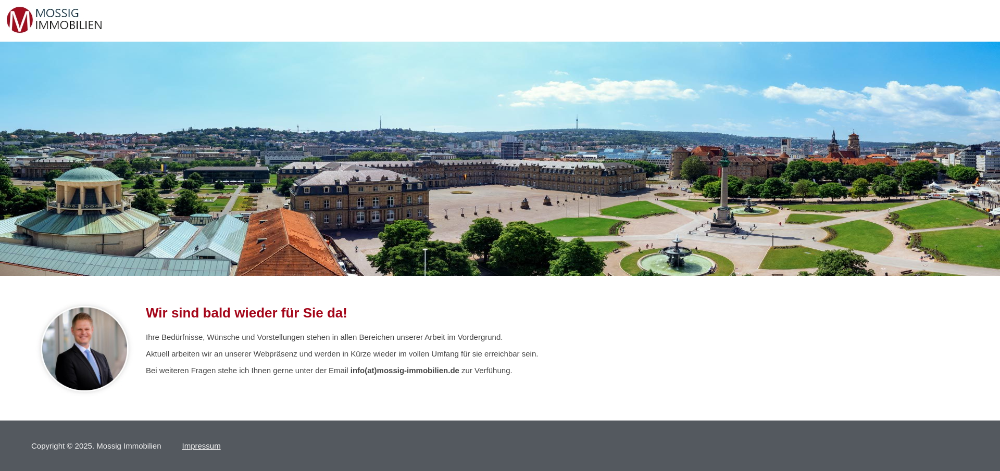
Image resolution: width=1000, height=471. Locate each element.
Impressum (201, 445)
